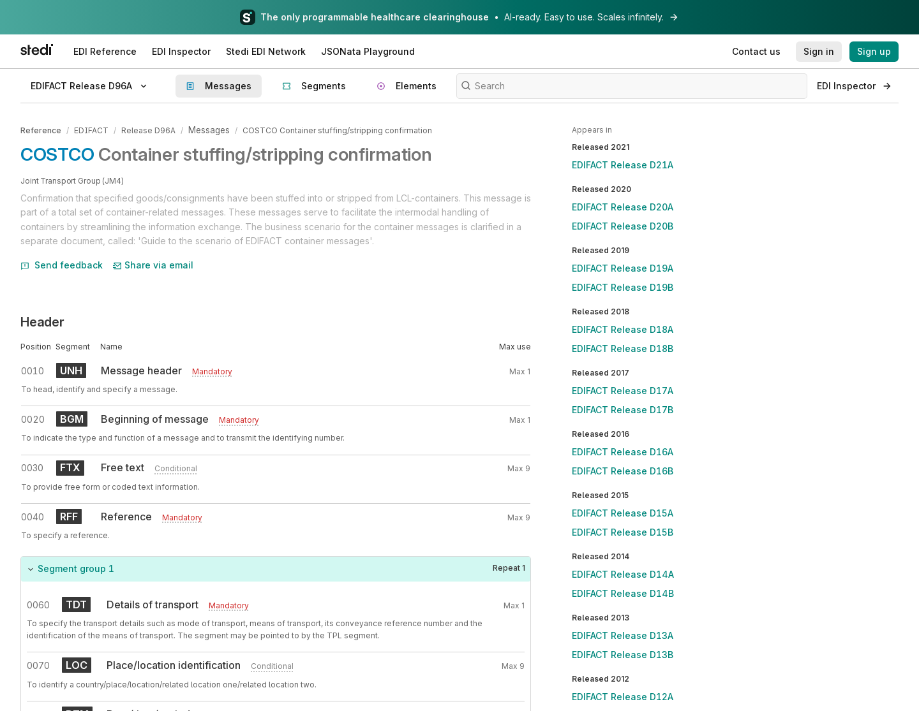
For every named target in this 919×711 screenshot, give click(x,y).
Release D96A (148, 130)
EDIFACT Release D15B (622, 532)
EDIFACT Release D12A (622, 696)
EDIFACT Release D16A (622, 451)
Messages (208, 130)
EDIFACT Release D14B (623, 593)
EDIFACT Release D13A (622, 635)
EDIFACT (91, 130)
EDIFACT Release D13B (622, 654)
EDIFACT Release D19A (622, 268)
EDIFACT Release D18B (622, 348)
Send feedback (61, 263)
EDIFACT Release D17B (622, 409)
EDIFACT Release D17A (622, 390)
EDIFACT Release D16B (622, 470)
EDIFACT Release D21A (622, 164)
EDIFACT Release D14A (623, 574)
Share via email (153, 263)
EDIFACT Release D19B (622, 287)
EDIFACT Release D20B (622, 226)
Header (42, 320)
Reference (40, 130)
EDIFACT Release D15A (622, 513)
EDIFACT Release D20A (622, 207)
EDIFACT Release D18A (622, 329)
